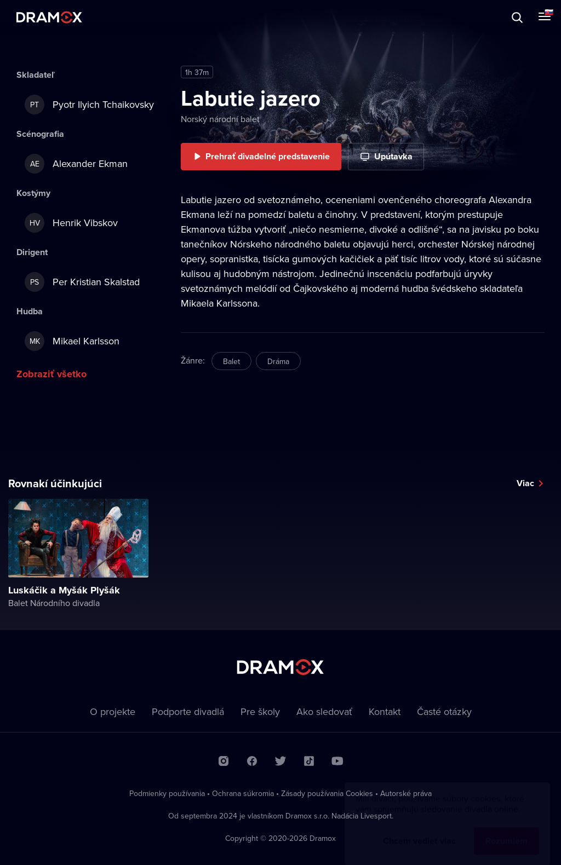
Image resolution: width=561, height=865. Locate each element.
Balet (231, 361)
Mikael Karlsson (72, 341)
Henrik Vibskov (71, 223)
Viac (525, 483)
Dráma (278, 361)
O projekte (112, 711)
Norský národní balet (220, 119)
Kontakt (384, 711)
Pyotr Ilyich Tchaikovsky (89, 104)
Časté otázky (444, 711)
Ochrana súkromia (243, 793)
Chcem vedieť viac (419, 830)
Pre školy (260, 711)
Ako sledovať (324, 711)
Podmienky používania (167, 793)
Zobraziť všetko (51, 374)
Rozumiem (506, 830)
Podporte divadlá (188, 711)
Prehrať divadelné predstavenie (267, 156)
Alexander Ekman (76, 164)
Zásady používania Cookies (327, 793)
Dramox (49, 17)
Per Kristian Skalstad (82, 282)
